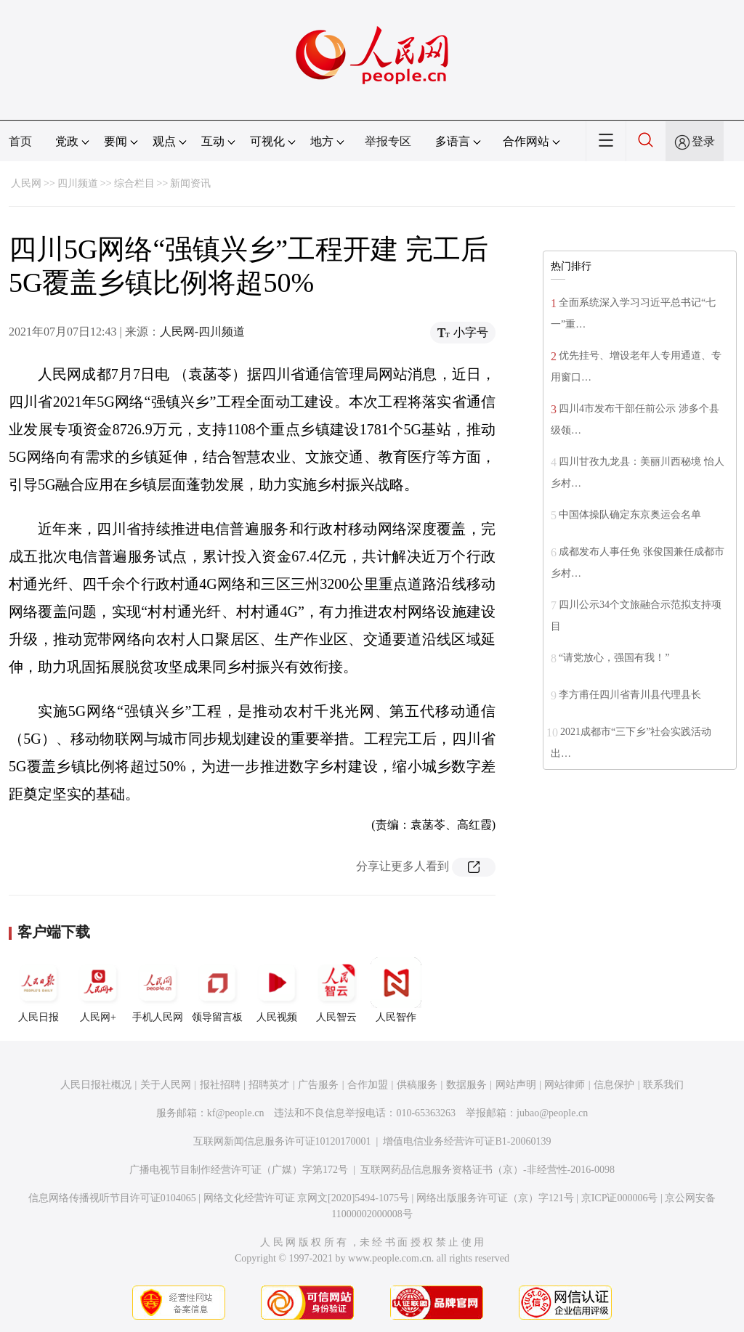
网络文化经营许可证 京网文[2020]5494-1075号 (306, 1198)
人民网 (26, 183)
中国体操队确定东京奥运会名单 (630, 514)
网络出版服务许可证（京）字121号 (495, 1198)
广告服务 (318, 1084)
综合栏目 (134, 183)
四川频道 (77, 183)
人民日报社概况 (96, 1084)
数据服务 (466, 1084)
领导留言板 (217, 990)
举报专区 (388, 141)
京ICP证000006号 (619, 1198)
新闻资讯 (190, 183)
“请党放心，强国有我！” (614, 657)
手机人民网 (157, 990)
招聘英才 (268, 1084)
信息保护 (614, 1084)
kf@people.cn (235, 1113)
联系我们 (663, 1084)
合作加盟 (367, 1084)
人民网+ (98, 990)
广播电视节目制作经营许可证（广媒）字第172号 (238, 1169)
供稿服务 (417, 1084)
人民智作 (396, 990)
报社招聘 (220, 1084)
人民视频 (276, 990)
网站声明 (516, 1084)
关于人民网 (165, 1084)
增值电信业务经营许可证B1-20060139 (467, 1141)
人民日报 (38, 990)
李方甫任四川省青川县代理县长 (630, 694)
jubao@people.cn (552, 1113)
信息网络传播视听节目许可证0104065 (112, 1198)
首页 (20, 141)
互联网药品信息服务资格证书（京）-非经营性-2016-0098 (487, 1169)
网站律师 (564, 1084)
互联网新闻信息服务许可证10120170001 (282, 1141)
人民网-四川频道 (202, 331)
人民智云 (336, 990)
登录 (703, 141)
